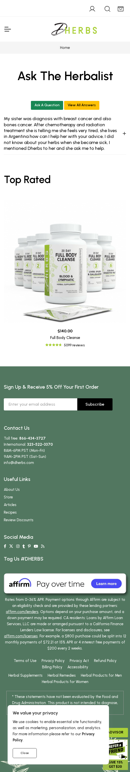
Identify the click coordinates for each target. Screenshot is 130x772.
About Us (12, 489)
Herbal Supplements (25, 675)
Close (25, 753)
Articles (10, 504)
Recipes (10, 512)
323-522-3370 (40, 444)
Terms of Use (25, 660)
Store (8, 497)
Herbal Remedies (62, 675)
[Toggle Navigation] (7, 29)
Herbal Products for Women (65, 681)
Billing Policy (52, 667)
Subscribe (94, 404)
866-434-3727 (32, 438)
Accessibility (77, 667)
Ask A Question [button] (47, 105)
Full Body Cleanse (65, 337)
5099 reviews (74, 345)
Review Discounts (18, 520)
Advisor (115, 732)
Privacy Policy (53, 660)
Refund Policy (105, 660)
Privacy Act (79, 660)
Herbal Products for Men (101, 675)
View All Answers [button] (82, 105)
